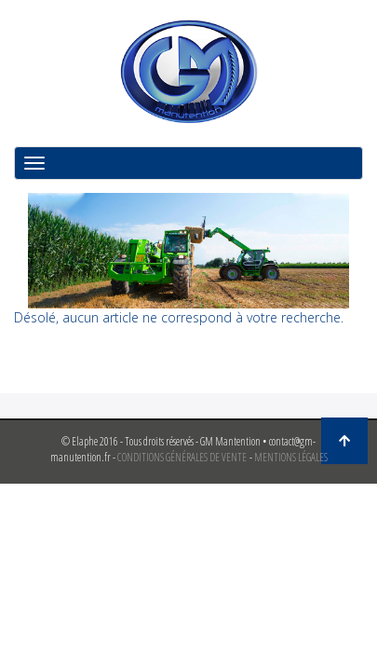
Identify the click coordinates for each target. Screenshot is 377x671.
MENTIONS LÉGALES (291, 457)
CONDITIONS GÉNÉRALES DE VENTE (182, 457)
